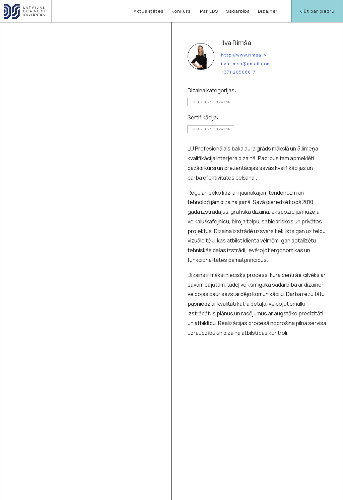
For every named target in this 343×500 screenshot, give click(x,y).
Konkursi (182, 11)
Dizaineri (268, 11)
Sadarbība (238, 11)
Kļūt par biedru (317, 11)
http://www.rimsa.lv (244, 55)
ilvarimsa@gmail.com (246, 64)
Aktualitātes (148, 11)
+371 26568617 (238, 72)
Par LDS (209, 11)
